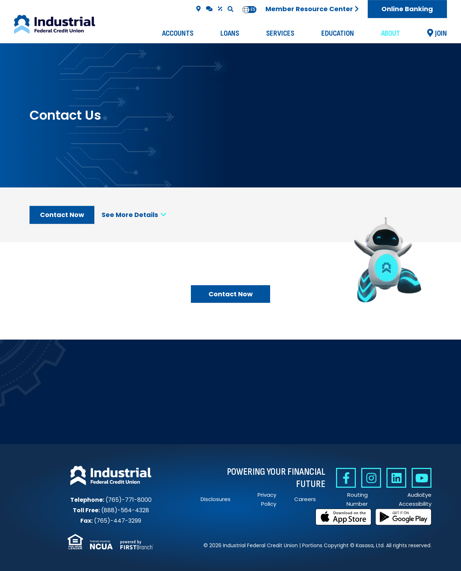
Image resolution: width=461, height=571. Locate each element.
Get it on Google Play (403, 517)
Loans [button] (229, 33)
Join (441, 33)
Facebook (346, 478)
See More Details (134, 214)
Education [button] (337, 33)
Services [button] (280, 33)
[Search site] (230, 9)
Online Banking (407, 8)
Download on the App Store (343, 517)
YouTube (421, 478)
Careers (305, 499)
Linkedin (396, 478)
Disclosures (215, 499)
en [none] (246, 9)
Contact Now (62, 214)
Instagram (371, 478)
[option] (253, 9)
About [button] (390, 33)
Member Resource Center (309, 8)
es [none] (253, 9)
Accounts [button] (177, 33)
